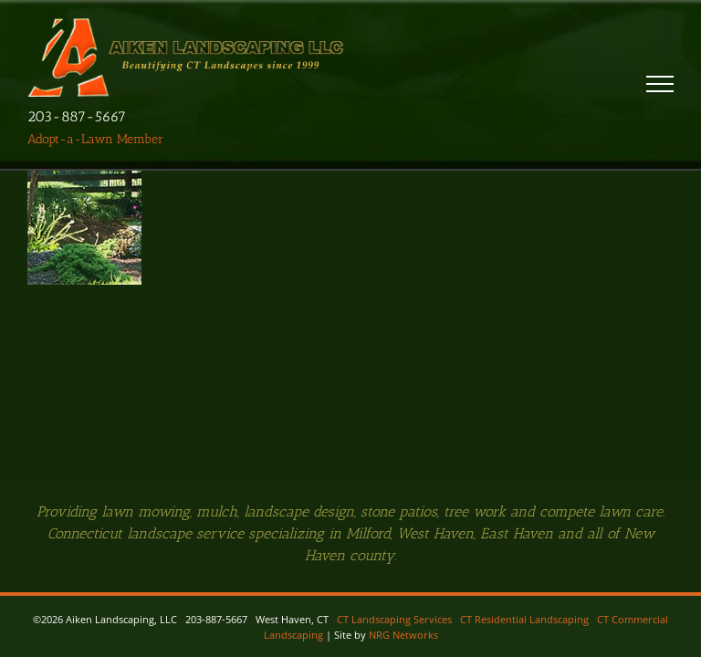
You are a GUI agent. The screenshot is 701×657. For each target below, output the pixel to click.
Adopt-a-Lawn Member (95, 139)
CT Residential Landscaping (524, 619)
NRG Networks (403, 634)
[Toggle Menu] (660, 84)
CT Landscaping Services (394, 619)
